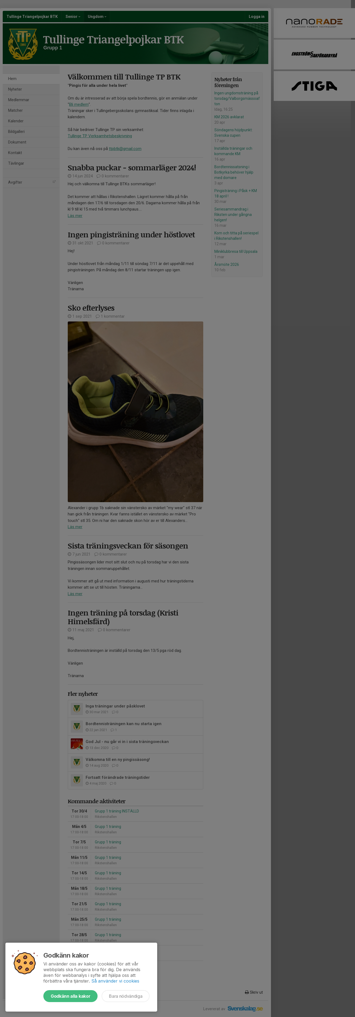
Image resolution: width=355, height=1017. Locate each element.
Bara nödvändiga (125, 996)
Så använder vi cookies (115, 981)
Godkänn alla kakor (70, 996)
